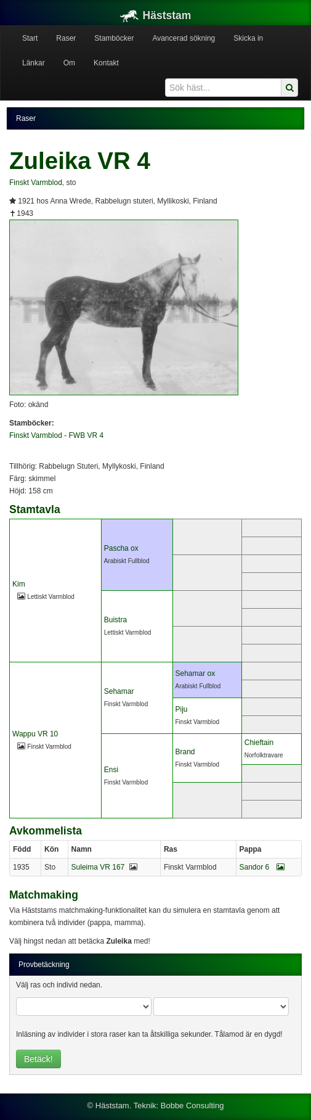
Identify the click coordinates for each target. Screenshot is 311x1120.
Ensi (111, 769)
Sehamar (119, 691)
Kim (18, 584)
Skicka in (248, 38)
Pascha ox (121, 548)
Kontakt (106, 63)
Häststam (156, 15)
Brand (185, 751)
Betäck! (38, 1059)
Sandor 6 (262, 867)
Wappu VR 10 (35, 734)
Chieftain (258, 742)
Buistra (115, 620)
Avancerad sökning (183, 38)
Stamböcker (114, 38)
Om (69, 63)
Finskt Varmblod (35, 182)
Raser (66, 38)
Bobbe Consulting (192, 1105)
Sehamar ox (196, 673)
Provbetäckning (44, 964)
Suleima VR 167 (98, 867)
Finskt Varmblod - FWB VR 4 (56, 435)
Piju (182, 709)
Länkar (33, 63)
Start (30, 38)
